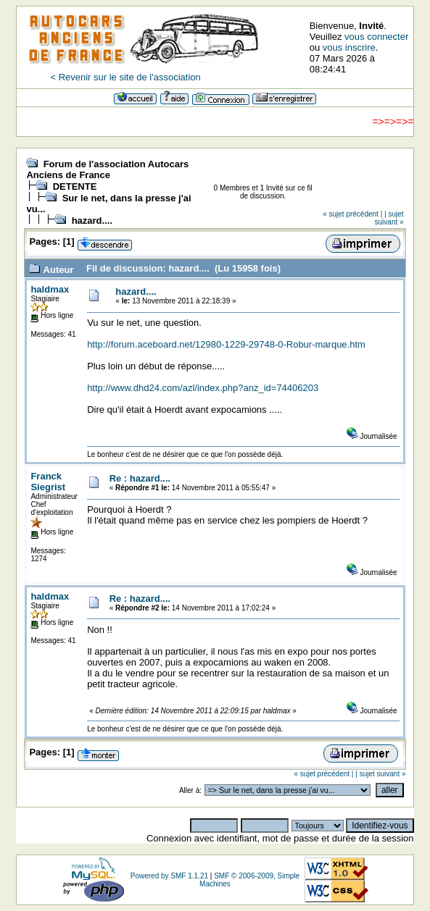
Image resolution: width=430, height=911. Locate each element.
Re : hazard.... (140, 478)
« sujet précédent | (352, 214)
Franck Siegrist (47, 481)
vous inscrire (349, 47)
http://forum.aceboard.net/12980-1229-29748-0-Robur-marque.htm (226, 344)
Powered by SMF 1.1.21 (169, 876)
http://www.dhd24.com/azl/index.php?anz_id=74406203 (202, 387)
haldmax (49, 289)
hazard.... (92, 220)
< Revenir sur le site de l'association (125, 77)
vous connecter (376, 36)
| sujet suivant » (389, 218)
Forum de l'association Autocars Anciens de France (107, 169)
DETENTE (75, 186)
